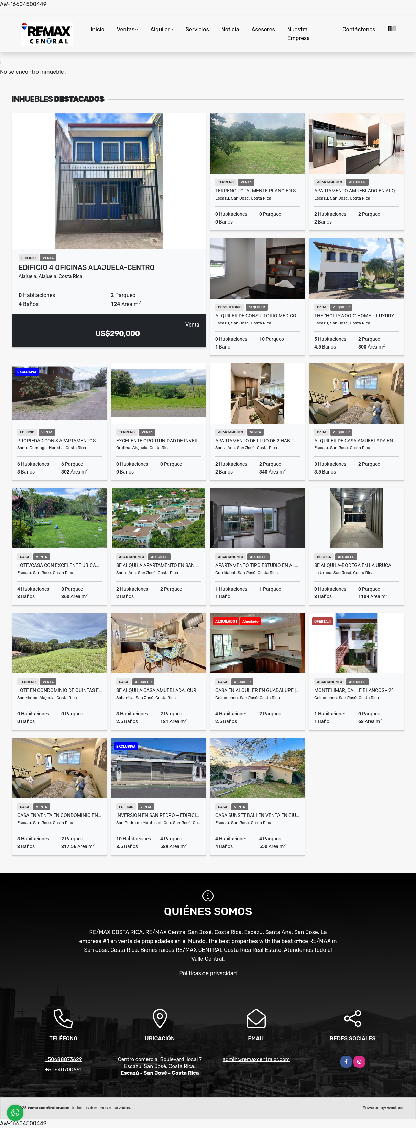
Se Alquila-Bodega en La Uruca (352, 565)
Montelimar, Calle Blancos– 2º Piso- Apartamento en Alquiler (356, 690)
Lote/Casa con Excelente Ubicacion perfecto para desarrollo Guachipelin (59, 565)
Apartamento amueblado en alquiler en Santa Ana (356, 190)
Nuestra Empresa (298, 34)
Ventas (125, 29)
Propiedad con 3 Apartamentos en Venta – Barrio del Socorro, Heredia (59, 440)
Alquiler (160, 29)
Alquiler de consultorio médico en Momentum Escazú (257, 315)
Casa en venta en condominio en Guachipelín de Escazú (59, 815)
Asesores (263, 29)
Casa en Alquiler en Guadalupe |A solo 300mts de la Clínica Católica (257, 690)
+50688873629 (63, 1059)
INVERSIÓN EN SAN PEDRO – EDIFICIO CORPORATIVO (158, 815)
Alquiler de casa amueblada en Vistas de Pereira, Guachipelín (356, 440)
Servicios (197, 29)
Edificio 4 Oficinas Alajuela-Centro (87, 267)
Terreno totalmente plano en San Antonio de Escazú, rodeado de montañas (257, 190)
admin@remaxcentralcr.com (256, 1059)
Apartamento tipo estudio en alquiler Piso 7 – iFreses (257, 565)
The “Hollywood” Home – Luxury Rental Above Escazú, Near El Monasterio (356, 315)
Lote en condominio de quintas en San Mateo (59, 690)
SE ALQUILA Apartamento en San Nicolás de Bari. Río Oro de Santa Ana (158, 565)
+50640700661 (63, 1070)
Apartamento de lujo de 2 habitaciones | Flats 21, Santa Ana (257, 440)
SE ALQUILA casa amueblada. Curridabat (158, 690)
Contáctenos (358, 29)
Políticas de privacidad (208, 973)
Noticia (230, 29)
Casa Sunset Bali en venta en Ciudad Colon (257, 815)
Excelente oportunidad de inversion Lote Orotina (158, 440)
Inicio (98, 29)
